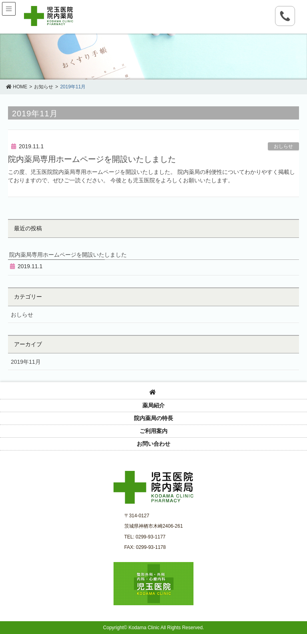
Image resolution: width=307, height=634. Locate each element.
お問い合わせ (153, 444)
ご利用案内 (153, 431)
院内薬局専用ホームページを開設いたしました (92, 159)
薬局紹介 (153, 405)
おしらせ (283, 146)
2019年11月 (26, 362)
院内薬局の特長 (153, 418)
